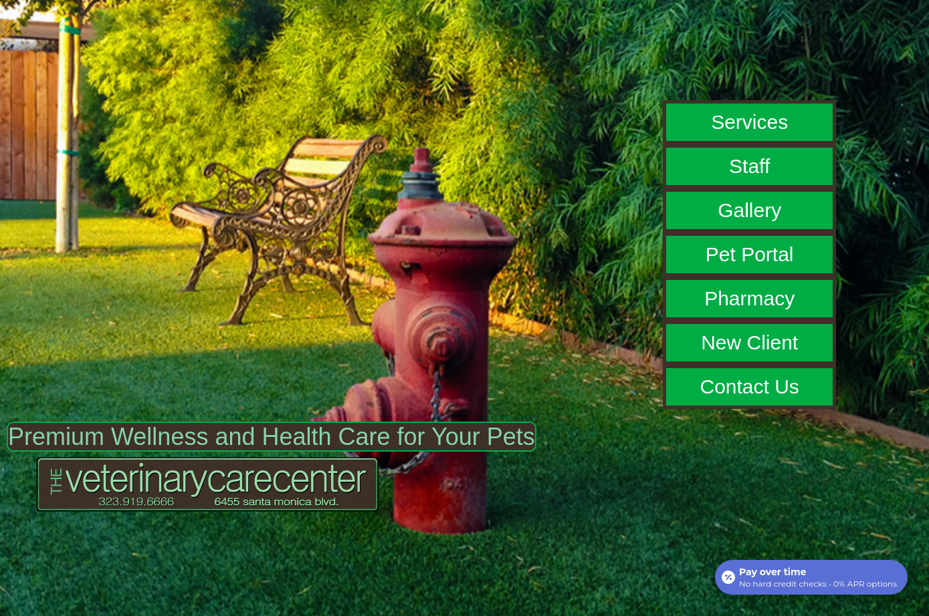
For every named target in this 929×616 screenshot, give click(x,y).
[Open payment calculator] (811, 577)
